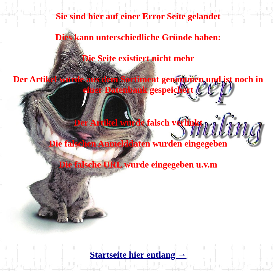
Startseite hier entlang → (138, 254)
